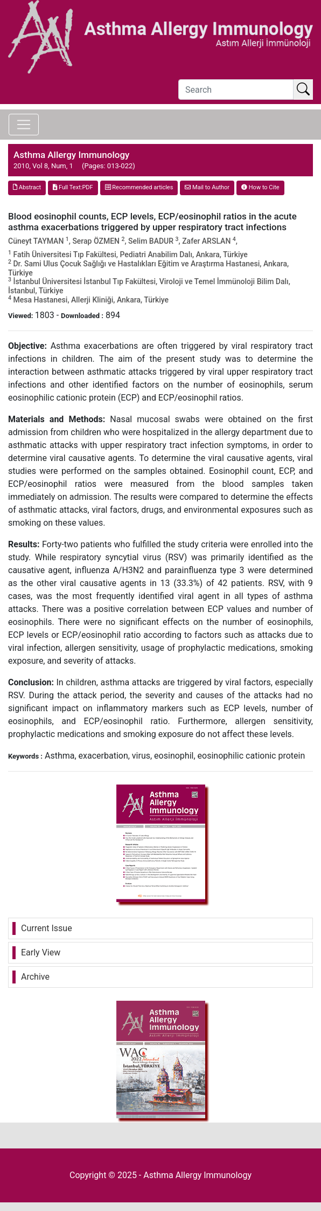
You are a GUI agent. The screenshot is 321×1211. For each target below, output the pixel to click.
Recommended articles (139, 187)
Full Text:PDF (73, 187)
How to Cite (260, 187)
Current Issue (46, 928)
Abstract (27, 187)
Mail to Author (207, 187)
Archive (35, 977)
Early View (40, 952)
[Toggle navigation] (24, 124)
